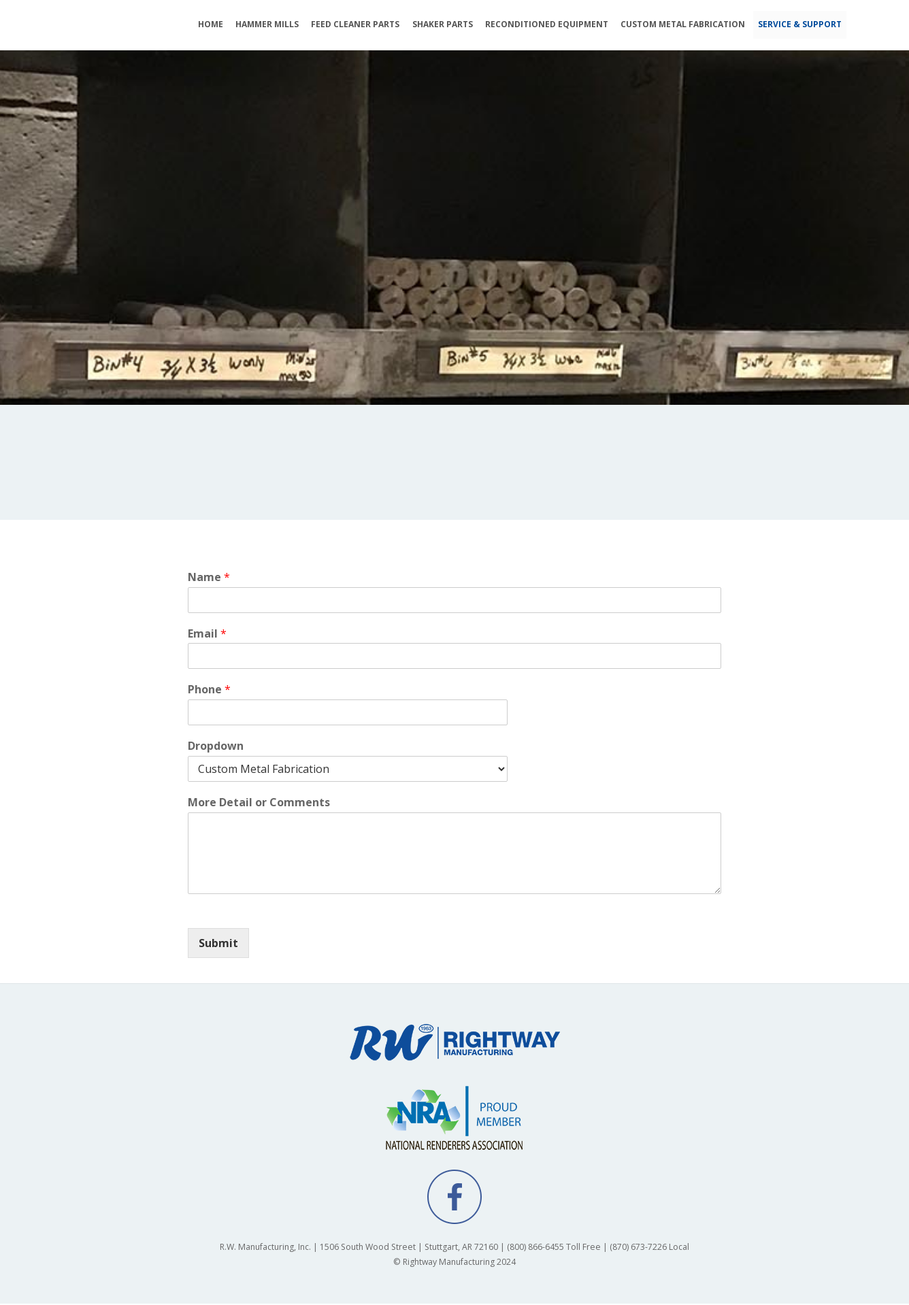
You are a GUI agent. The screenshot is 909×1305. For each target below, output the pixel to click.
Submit (218, 943)
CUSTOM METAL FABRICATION (683, 24)
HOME (210, 24)
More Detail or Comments (259, 803)
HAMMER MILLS (267, 24)
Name (209, 578)
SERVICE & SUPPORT (800, 24)
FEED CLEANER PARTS (355, 24)
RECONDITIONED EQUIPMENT (546, 24)
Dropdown (216, 747)
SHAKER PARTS (442, 24)
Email (207, 634)
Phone (209, 691)
